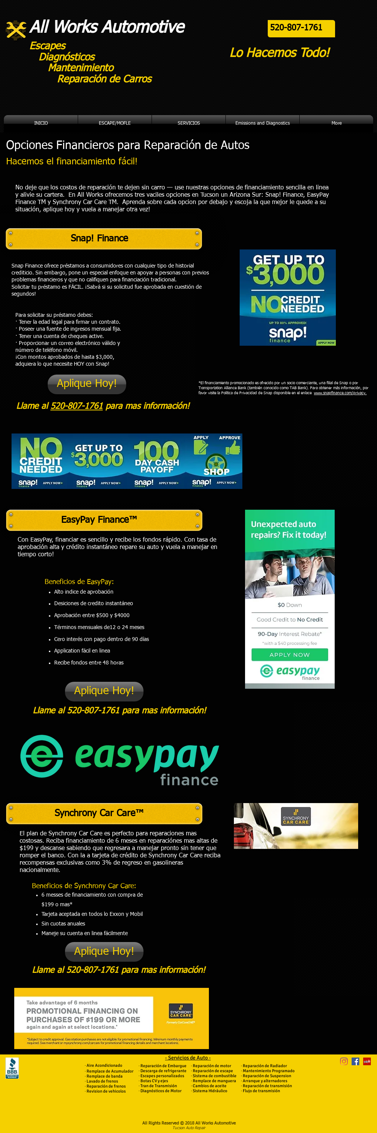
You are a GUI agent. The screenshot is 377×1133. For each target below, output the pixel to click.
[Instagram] (344, 1061)
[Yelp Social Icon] (367, 1061)
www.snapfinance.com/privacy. (340, 393)
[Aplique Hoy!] (87, 384)
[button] (115, 123)
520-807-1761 (76, 406)
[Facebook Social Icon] (355, 1061)
